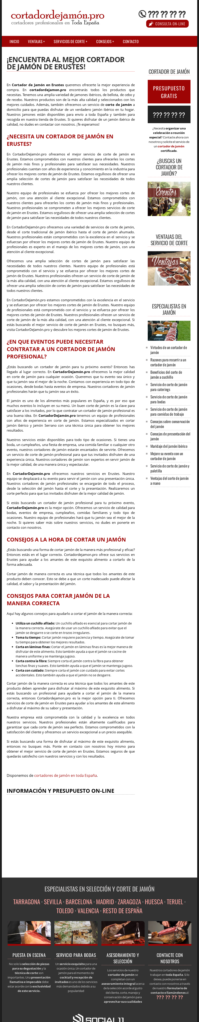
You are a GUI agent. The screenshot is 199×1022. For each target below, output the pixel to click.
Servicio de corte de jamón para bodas (168, 399)
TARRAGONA (26, 901)
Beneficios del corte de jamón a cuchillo (166, 374)
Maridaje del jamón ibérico (168, 446)
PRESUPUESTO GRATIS (169, 92)
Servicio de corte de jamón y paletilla (170, 468)
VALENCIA (88, 910)
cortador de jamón (171, 146)
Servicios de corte (69, 41)
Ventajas (35, 41)
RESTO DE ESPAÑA (122, 910)
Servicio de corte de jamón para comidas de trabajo (168, 411)
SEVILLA (53, 901)
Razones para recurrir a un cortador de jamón (168, 362)
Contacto (131, 41)
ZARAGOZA (129, 901)
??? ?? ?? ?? (167, 14)
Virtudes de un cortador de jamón (168, 350)
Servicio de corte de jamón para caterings (168, 387)
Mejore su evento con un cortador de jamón (166, 456)
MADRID (105, 901)
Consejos (103, 41)
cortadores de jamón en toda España (65, 775)
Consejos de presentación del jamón (170, 436)
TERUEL (175, 901)
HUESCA (154, 901)
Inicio (14, 41)
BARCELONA (79, 901)
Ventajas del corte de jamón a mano (169, 480)
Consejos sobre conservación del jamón (170, 424)
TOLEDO (65, 910)
